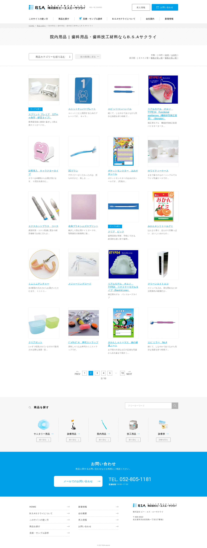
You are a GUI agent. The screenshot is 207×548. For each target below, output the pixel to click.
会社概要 (82, 513)
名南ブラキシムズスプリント (83, 226)
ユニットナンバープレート (82, 109)
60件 (167, 55)
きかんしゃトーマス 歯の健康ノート (123, 344)
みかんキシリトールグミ (160, 226)
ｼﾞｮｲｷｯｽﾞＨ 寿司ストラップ (83, 342)
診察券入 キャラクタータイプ (43, 172)
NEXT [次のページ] (129, 374)
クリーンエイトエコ (158, 284)
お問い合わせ (84, 526)
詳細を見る (163, 440)
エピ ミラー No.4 (157, 342)
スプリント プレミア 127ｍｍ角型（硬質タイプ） (43, 116)
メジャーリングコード (79, 284)
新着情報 (169, 19)
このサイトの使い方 (38, 19)
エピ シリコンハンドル (120, 109)
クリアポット (35, 342)
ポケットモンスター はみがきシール (123, 172)
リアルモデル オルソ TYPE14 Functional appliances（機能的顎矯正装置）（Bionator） (162, 114)
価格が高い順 (171, 58)
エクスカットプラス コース (43, 226)
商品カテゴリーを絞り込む (50, 57)
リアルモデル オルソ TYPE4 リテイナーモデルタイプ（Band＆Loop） (123, 287)
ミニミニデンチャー (38, 284)
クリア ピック (116, 231)
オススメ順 (144, 58)
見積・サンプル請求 (92, 19)
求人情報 (141, 7)
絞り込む (42, 440)
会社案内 (150, 19)
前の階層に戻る (88, 57)
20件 (161, 55)
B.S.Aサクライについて (123, 19)
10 (122, 373)
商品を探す (64, 19)
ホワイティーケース (158, 170)
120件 (174, 55)
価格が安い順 (157, 58)
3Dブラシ (73, 170)
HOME (31, 26)
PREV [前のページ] (77, 374)
